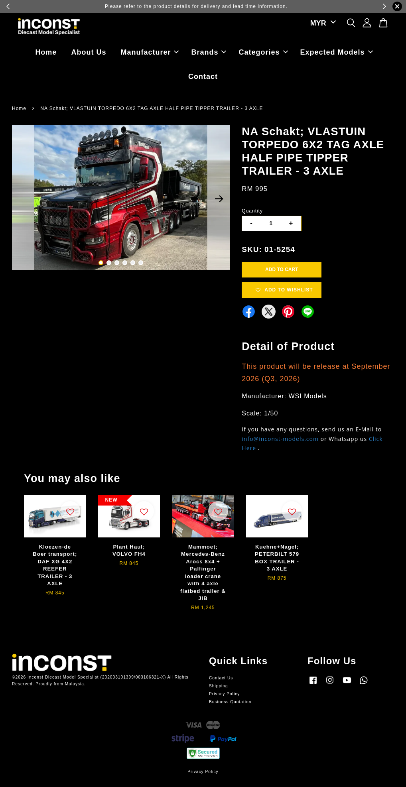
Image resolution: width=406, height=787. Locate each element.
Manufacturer (149, 52)
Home (46, 52)
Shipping (218, 686)
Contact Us (221, 678)
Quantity (252, 211)
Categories (263, 52)
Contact (203, 77)
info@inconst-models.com (280, 439)
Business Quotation (230, 702)
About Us (88, 52)
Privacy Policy (224, 694)
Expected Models (336, 52)
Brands (208, 52)
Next (219, 199)
